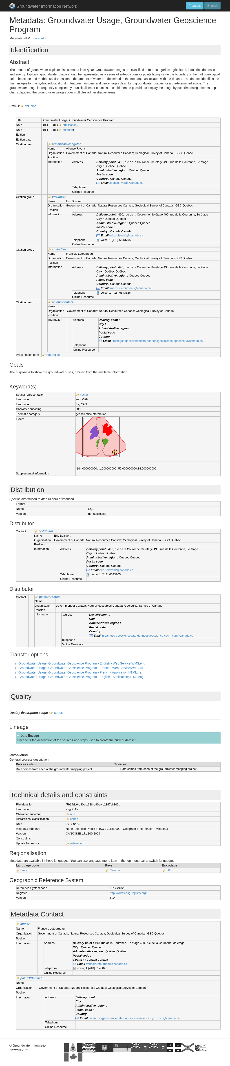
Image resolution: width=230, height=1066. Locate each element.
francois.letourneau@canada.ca (130, 288)
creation (68, 130)
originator (59, 196)
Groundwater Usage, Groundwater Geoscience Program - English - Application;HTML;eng (81, 677)
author (24, 923)
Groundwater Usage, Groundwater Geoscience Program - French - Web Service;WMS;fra (80, 668)
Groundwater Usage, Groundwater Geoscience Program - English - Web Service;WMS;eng (81, 663)
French (24, 870)
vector (84, 394)
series (58, 712)
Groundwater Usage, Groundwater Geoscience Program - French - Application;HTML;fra (80, 672)
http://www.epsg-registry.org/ (128, 893)
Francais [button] (195, 5)
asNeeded (77, 843)
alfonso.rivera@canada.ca (126, 182)
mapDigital (53, 354)
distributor (46, 531)
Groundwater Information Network (43, 6)
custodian (59, 249)
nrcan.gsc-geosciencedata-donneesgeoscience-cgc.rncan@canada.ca (157, 340)
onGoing (30, 106)
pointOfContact (62, 302)
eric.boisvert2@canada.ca (126, 235)
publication (70, 125)
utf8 (72, 814)
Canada (115, 870)
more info (38, 38)
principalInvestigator (66, 144)
